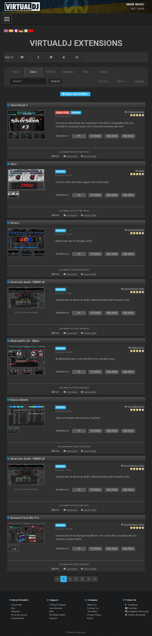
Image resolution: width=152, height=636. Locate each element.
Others (103, 71)
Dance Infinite (19, 399)
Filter (121, 81)
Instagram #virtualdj (137, 611)
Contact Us (93, 608)
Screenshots (17, 618)
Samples (68, 71)
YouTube (131, 608)
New (15, 71)
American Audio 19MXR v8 (27, 458)
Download (16, 604)
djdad (141, 170)
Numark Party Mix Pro (24, 517)
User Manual (55, 608)
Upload (139, 81)
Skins (33, 71)
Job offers (92, 611)
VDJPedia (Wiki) (57, 615)
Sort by (104, 81)
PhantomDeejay (136, 112)
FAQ (51, 611)
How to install (90, 156)
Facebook (131, 604)
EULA (90, 618)
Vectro (14, 223)
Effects (50, 71)
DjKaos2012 (138, 347)
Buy (13, 608)
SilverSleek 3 (19, 105)
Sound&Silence (136, 406)
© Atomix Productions (76, 632)
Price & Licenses (19, 615)
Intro (13, 164)
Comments (71, 156)
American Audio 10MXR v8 (27, 282)
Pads (86, 71)
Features (15, 611)
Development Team (134, 288)
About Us (92, 604)
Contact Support (57, 604)
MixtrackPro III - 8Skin (24, 340)
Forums (53, 618)
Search (55, 81)
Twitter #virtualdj (135, 615)
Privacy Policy (94, 615)
